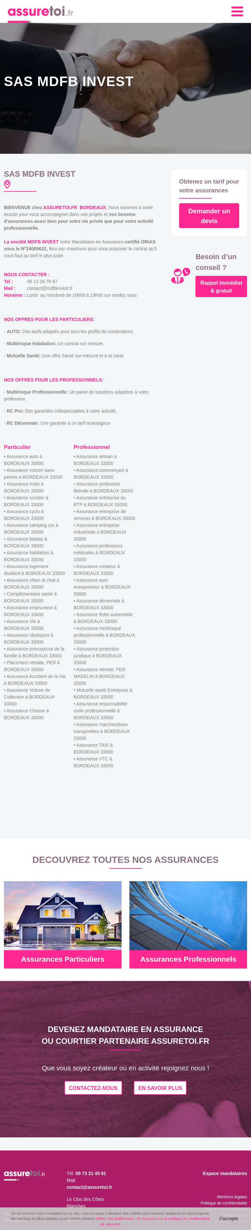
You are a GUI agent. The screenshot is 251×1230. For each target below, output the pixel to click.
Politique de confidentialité (224, 1203)
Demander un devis (209, 215)
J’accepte (228, 1218)
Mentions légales (232, 1197)
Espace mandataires (225, 1173)
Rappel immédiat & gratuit (221, 287)
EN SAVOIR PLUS (160, 1088)
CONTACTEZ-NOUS (93, 1088)
